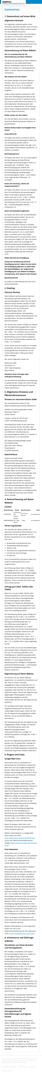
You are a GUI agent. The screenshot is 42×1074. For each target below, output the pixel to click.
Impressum (32, 1067)
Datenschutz (22, 1067)
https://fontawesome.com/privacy (22, 933)
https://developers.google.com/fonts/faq (20, 838)
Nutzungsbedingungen (9, 1067)
